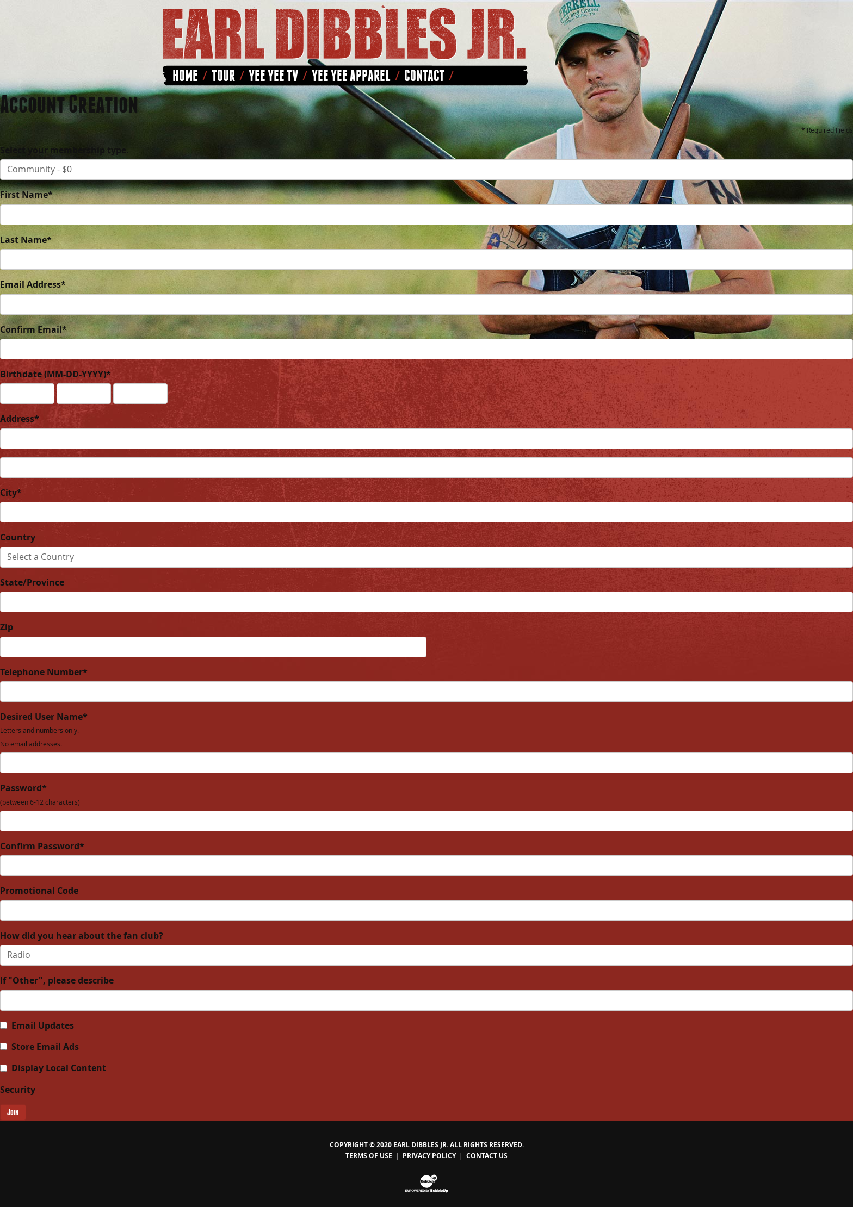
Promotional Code (39, 891)
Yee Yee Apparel (351, 75)
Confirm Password (42, 846)
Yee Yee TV (273, 75)
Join (13, 1112)
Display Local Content (58, 1068)
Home (185, 75)
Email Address (33, 284)
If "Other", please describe (57, 980)
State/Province (32, 582)
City (11, 493)
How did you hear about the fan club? (81, 936)
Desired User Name (44, 730)
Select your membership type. (64, 150)
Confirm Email (33, 329)
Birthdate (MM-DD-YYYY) (55, 374)
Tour (223, 75)
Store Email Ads (45, 1047)
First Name (26, 195)
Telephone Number (44, 672)
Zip (6, 627)
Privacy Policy (429, 1156)
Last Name (26, 240)
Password (40, 794)
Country (17, 537)
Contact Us (487, 1156)
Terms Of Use (368, 1156)
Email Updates (42, 1025)
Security (17, 1090)
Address (19, 419)
